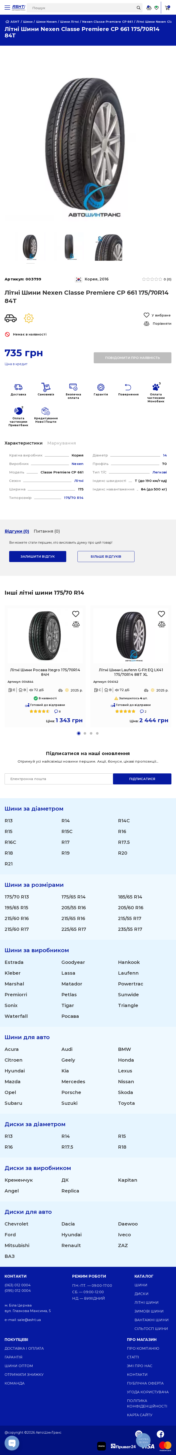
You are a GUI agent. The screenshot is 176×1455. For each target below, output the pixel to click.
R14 (65, 820)
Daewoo (128, 1224)
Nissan (126, 1081)
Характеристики (24, 443)
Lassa (68, 973)
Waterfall (16, 1016)
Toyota (126, 1103)
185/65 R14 (130, 897)
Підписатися (142, 779)
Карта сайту (139, 1415)
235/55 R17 (130, 929)
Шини (141, 1285)
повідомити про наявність (132, 358)
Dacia (68, 1224)
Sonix (11, 1005)
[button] (78, 733)
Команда (15, 1383)
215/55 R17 (129, 918)
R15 (8, 831)
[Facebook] (160, 1434)
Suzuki (69, 1103)
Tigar (67, 1005)
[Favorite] (156, 8)
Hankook (129, 962)
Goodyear (73, 962)
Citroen (13, 1060)
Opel (10, 1092)
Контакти (137, 1374)
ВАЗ (10, 1256)
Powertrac (130, 984)
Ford (10, 1234)
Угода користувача (148, 1392)
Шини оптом (19, 1366)
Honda (126, 1060)
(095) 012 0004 (18, 1290)
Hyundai (15, 1071)
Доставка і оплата (24, 1348)
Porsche (71, 1092)
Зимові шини (149, 1311)
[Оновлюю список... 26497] (76, 624)
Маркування (61, 443)
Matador (71, 984)
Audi (66, 1049)
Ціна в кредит (16, 364)
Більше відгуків (106, 556)
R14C (124, 820)
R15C (66, 831)
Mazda (13, 1081)
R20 (122, 853)
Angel (12, 1191)
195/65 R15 (16, 907)
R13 (9, 820)
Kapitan (127, 1180)
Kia (65, 1071)
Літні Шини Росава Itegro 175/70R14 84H (45, 672)
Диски (141, 1294)
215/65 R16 (73, 918)
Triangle (128, 1005)
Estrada (14, 962)
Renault (71, 1245)
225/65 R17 (73, 929)
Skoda (125, 1092)
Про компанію (143, 1348)
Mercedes (73, 1081)
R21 (9, 864)
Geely (68, 1060)
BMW (124, 1049)
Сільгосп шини (151, 1328)
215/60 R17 (17, 929)
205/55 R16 (73, 907)
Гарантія (13, 1357)
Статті (133, 1357)
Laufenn (128, 973)
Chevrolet (16, 1224)
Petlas (69, 994)
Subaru (13, 1103)
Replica (70, 1191)
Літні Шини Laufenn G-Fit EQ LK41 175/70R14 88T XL (131, 672)
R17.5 (124, 842)
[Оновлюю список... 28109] (161, 624)
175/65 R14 (73, 897)
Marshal (14, 984)
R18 (9, 853)
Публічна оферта (145, 1383)
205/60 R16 (130, 907)
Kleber (13, 973)
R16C (10, 842)
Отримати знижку (24, 1374)
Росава (70, 1016)
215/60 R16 (17, 918)
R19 (65, 853)
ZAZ (123, 1245)
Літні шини (147, 1302)
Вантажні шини (152, 1320)
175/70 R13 (17, 897)
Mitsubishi (17, 1245)
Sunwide (128, 994)
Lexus (125, 1071)
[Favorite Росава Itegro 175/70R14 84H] (76, 614)
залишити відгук (38, 556)
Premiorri (16, 994)
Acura (12, 1049)
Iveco (124, 1234)
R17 (65, 842)
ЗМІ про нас (139, 1366)
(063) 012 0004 (17, 1285)
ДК (65, 1180)
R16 (122, 831)
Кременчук (19, 1180)
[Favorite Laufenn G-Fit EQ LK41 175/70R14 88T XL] (161, 614)
